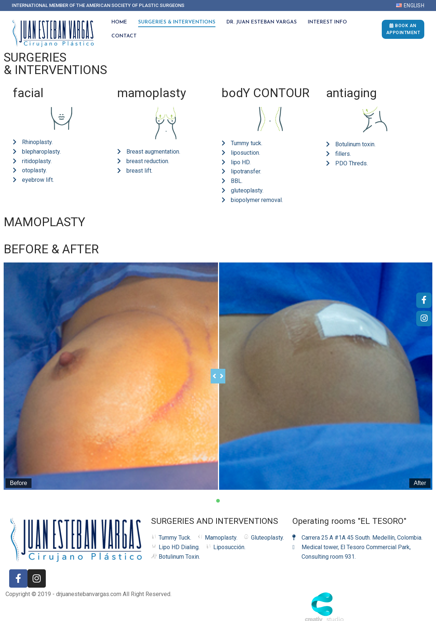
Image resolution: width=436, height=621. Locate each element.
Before (18, 475)
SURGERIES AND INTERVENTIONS (214, 513)
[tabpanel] (218, 372)
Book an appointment (403, 29)
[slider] (210, 372)
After (405, 475)
